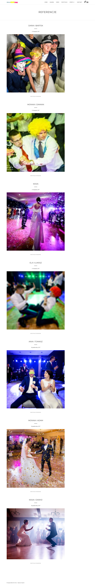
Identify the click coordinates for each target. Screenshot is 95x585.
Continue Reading (35, 96)
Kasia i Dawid (35, 500)
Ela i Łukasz (36, 263)
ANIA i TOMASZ (36, 341)
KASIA (35, 184)
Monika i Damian (35, 104)
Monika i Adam (35, 420)
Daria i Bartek (35, 26)
